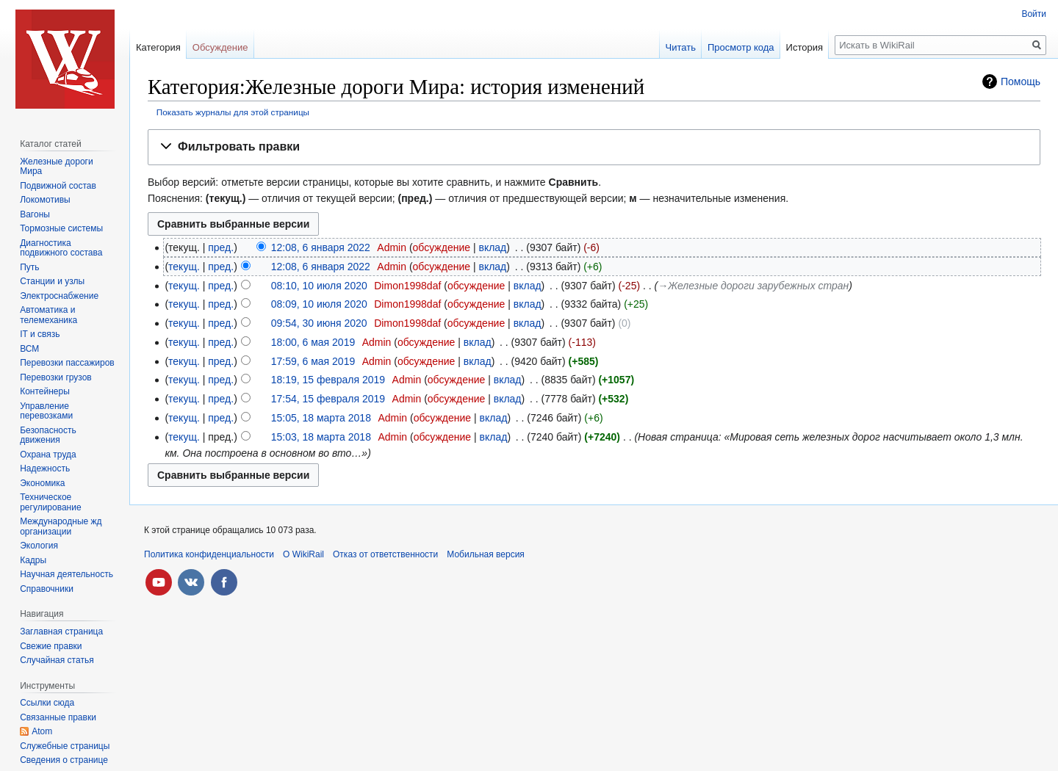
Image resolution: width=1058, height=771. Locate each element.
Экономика (42, 483)
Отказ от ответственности (385, 554)
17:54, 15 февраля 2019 (328, 399)
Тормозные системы (61, 228)
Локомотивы (45, 200)
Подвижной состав (58, 186)
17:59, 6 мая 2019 (313, 361)
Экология (39, 545)
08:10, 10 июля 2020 (319, 286)
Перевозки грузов (56, 377)
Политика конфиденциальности (209, 554)
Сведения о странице (64, 760)
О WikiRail (303, 554)
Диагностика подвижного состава (61, 248)
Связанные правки (58, 717)
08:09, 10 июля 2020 (319, 304)
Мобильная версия (486, 554)
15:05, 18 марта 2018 (321, 418)
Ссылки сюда (47, 703)
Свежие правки (51, 646)
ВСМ (29, 349)
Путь (29, 267)
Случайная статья (56, 660)
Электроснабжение (59, 296)
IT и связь (40, 334)
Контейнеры (45, 391)
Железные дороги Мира (56, 166)
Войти (1033, 14)
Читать (681, 47)
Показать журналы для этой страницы (232, 112)
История (804, 47)
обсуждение (441, 247)
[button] (594, 147)
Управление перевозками (46, 411)
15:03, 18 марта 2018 (321, 437)
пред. (221, 247)
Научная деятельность (66, 574)
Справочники (46, 589)
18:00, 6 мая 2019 (313, 342)
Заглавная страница (61, 631)
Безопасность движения (48, 435)
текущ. (184, 266)
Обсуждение (220, 47)
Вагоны (35, 214)
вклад (492, 247)
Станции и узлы (52, 281)
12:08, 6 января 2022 (320, 247)
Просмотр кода (741, 47)
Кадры (33, 560)
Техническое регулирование (50, 502)
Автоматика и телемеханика (48, 315)
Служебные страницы (64, 746)
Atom (42, 731)
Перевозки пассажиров (67, 363)
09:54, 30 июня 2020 (319, 323)
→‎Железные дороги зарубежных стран (753, 286)
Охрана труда (48, 454)
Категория (158, 47)
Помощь (1020, 81)
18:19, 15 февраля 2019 (328, 380)
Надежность (45, 468)
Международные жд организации (60, 526)
